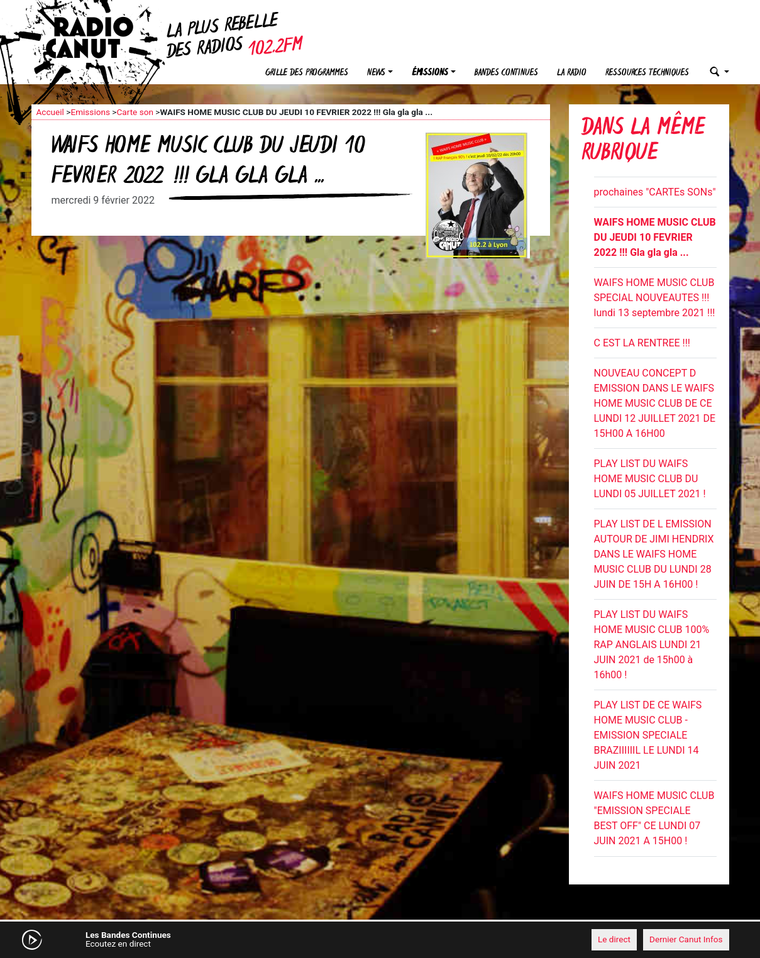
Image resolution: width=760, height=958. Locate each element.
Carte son (134, 112)
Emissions (90, 112)
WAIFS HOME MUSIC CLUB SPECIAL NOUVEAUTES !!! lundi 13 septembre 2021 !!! (654, 298)
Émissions (430, 73)
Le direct (614, 939)
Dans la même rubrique (643, 142)
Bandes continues (506, 73)
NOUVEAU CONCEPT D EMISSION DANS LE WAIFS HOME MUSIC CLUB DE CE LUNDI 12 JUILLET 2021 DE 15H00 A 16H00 (655, 403)
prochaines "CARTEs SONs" (655, 192)
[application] (380, 939)
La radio (572, 73)
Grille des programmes (306, 73)
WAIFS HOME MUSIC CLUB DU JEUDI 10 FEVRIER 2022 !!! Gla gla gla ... (655, 237)
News (376, 73)
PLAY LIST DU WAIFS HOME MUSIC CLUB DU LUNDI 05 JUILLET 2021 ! (650, 479)
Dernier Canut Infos (686, 939)
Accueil (50, 112)
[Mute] (226, 939)
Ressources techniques (647, 73)
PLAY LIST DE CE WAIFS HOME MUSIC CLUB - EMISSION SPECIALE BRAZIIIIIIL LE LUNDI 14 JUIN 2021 (648, 735)
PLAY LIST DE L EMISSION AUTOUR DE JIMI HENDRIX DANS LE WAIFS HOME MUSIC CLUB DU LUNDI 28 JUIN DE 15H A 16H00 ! (654, 554)
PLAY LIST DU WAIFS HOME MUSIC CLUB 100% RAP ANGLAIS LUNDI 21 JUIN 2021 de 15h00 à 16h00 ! (652, 644)
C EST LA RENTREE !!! (642, 343)
